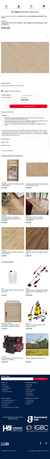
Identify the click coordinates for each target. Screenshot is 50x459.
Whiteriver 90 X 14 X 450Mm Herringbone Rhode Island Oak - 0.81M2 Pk (12, 218)
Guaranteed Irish (6, 388)
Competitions (5, 403)
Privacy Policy (29, 391)
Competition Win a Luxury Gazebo (10, 407)
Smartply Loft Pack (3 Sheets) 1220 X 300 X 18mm (12, 184)
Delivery (27, 388)
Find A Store (28, 384)
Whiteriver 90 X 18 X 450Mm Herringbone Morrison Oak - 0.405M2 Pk (34, 218)
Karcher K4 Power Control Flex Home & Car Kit (35, 325)
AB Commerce (45, 450)
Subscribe (40, 379)
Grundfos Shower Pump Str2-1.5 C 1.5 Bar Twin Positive (12, 359)
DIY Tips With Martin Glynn (8, 400)
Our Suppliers (5, 386)
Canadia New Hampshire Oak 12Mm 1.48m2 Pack (13, 252)
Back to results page (8, 150)
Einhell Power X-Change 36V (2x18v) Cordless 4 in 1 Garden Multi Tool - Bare (37, 291)
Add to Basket (28, 106)
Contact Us (28, 386)
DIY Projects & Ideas (6, 402)
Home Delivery (6, 95)
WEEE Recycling (29, 395)
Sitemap (28, 403)
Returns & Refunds (30, 389)
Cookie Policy (29, 393)
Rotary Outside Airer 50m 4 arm (36, 358)
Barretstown (4, 389)
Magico (33, 450)
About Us (4, 384)
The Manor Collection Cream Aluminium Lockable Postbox (11, 325)
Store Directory (29, 402)
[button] (47, 35)
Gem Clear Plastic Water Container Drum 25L (13, 291)
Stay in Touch (5, 376)
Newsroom (4, 405)
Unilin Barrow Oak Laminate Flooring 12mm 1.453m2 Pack (37, 184)
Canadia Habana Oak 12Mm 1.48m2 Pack (37, 252)
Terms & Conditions (6, 391)
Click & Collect (27, 95)
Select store (25, 100)
